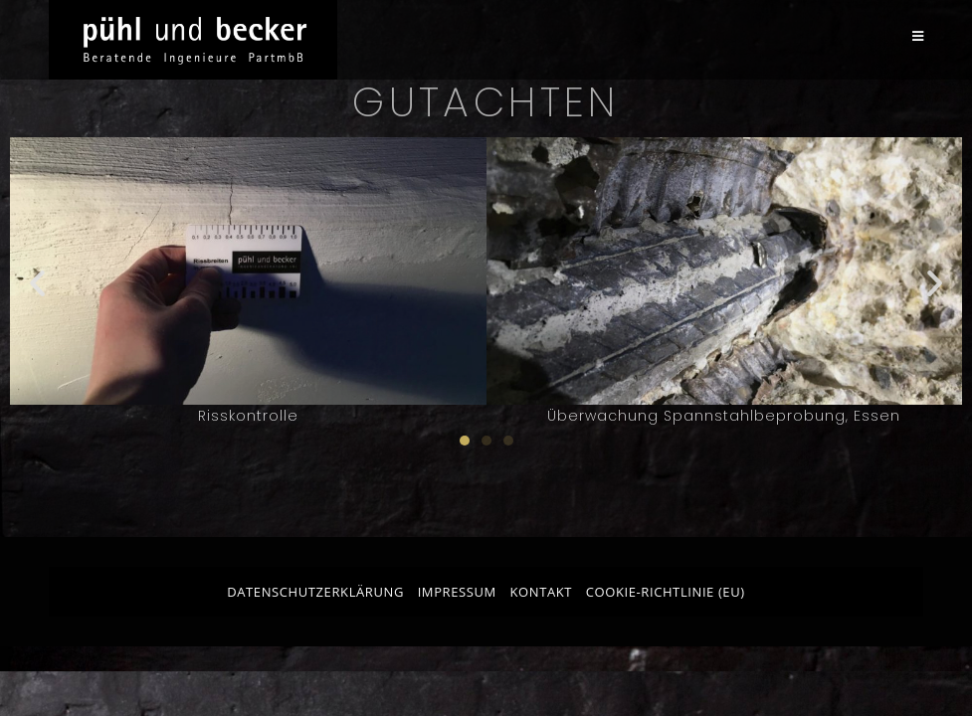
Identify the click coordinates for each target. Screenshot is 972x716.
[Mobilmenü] (918, 36)
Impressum (457, 592)
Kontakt (540, 592)
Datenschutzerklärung (315, 592)
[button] (37, 282)
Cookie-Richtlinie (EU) (665, 592)
